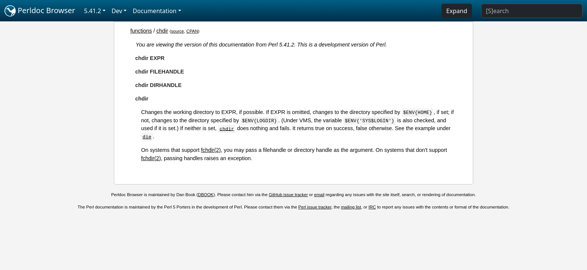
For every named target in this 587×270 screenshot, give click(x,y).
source (177, 31)
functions (141, 31)
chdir (162, 31)
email (319, 194)
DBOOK (206, 194)
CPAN (192, 31)
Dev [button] (117, 11)
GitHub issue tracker (288, 194)
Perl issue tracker (314, 207)
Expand (456, 11)
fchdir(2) (211, 150)
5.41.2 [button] (92, 11)
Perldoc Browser (39, 10)
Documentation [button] (154, 11)
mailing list (351, 207)
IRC (372, 207)
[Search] (532, 11)
